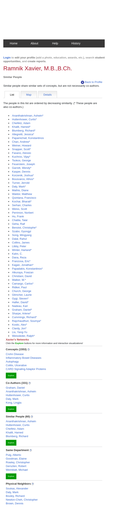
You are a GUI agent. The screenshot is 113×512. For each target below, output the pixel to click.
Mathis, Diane (20, 190)
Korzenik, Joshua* (23, 175)
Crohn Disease (15, 354)
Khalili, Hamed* (21, 126)
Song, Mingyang (22, 235)
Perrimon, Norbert (22, 212)
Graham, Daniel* (22, 309)
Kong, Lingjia (13, 402)
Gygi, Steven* (20, 298)
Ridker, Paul (19, 287)
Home (13, 43)
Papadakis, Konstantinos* (27, 268)
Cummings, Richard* (24, 317)
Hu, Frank (18, 216)
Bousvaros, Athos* (23, 179)
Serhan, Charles (22, 205)
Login (7, 57)
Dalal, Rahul (19, 238)
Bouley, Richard (15, 495)
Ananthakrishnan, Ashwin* (27, 115)
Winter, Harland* (22, 250)
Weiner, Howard (21, 145)
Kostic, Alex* (19, 324)
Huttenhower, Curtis (17, 395)
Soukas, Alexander (17, 488)
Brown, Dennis (14, 503)
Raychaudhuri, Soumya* (26, 320)
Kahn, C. (17, 253)
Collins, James (21, 242)
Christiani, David (22, 276)
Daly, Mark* (19, 186)
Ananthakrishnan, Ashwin (21, 391)
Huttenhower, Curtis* (24, 119)
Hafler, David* (20, 302)
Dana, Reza (19, 257)
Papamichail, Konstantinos (28, 138)
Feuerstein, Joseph (23, 164)
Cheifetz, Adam (21, 123)
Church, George (21, 291)
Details (48, 94)
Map (28, 94)
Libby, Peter (19, 246)
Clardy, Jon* (19, 328)
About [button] (34, 43)
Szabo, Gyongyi (21, 231)
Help (55, 43)
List (12, 94)
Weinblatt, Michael (17, 469)
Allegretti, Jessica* (23, 134)
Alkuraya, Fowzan (22, 272)
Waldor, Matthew (22, 194)
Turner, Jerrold (20, 182)
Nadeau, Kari (20, 306)
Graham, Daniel (15, 387)
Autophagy (12, 361)
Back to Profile (91, 82)
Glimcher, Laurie (22, 294)
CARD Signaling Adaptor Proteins (26, 369)
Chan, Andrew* (21, 141)
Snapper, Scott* (21, 149)
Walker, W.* (19, 279)
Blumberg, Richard (17, 436)
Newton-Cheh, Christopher (22, 499)
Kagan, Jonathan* (22, 264)
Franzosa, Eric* (21, 261)
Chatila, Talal (19, 220)
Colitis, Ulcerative (16, 365)
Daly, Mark (12, 398)
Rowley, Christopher (18, 462)
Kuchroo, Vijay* (21, 156)
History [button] (75, 43)
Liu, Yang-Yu (19, 332)
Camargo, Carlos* (22, 283)
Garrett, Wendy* (21, 167)
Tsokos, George (21, 160)
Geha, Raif (18, 223)
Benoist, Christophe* (24, 227)
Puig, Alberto (13, 454)
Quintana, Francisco (24, 197)
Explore (11, 376)
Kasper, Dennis (21, 171)
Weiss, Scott (19, 208)
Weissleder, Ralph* (23, 335)
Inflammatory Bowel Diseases (23, 357)
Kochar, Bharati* (22, 201)
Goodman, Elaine (16, 458)
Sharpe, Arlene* (21, 313)
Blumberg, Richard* (23, 130)
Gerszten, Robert (16, 466)
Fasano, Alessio (21, 152)
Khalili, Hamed (14, 432)
